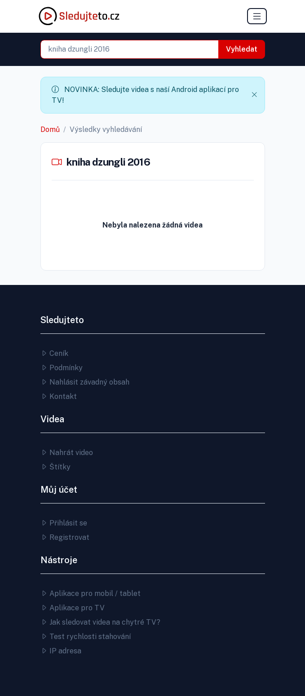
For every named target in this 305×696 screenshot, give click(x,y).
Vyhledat (241, 49)
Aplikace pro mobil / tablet (90, 593)
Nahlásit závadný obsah (84, 382)
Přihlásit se (63, 523)
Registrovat (64, 537)
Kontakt (58, 396)
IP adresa (60, 651)
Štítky (55, 467)
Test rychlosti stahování (85, 636)
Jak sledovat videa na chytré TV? (100, 622)
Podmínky (61, 367)
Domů (50, 129)
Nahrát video (66, 452)
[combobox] (129, 49)
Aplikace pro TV (72, 608)
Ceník (54, 353)
